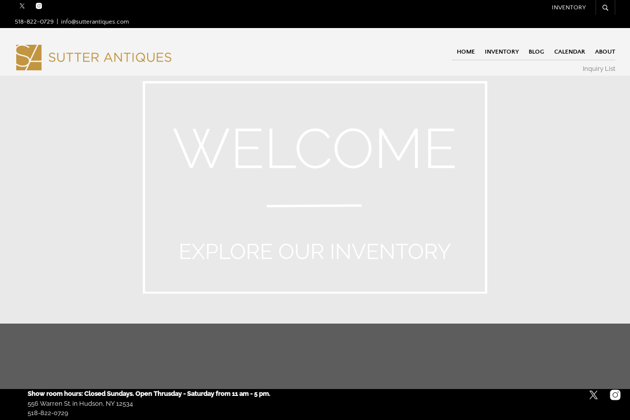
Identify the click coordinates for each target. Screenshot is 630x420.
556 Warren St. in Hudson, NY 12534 (80, 403)
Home (466, 51)
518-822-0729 (34, 21)
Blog (536, 51)
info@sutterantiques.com (95, 21)
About (605, 51)
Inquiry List (599, 68)
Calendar (569, 51)
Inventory (569, 7)
